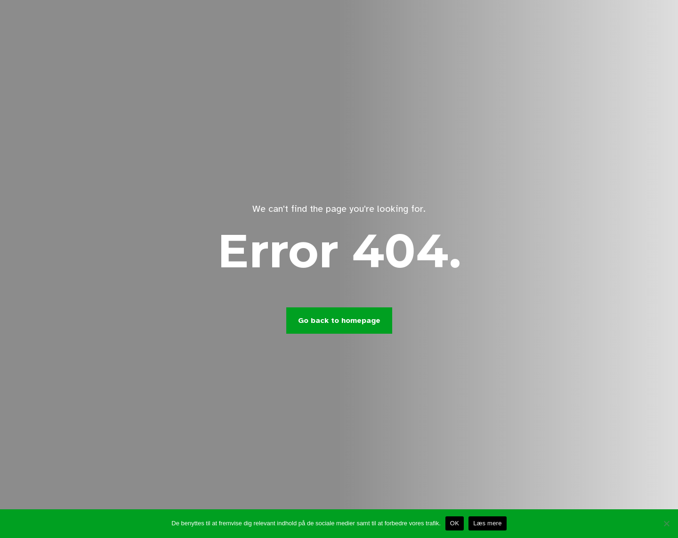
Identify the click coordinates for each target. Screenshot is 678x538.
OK (454, 523)
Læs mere (487, 523)
